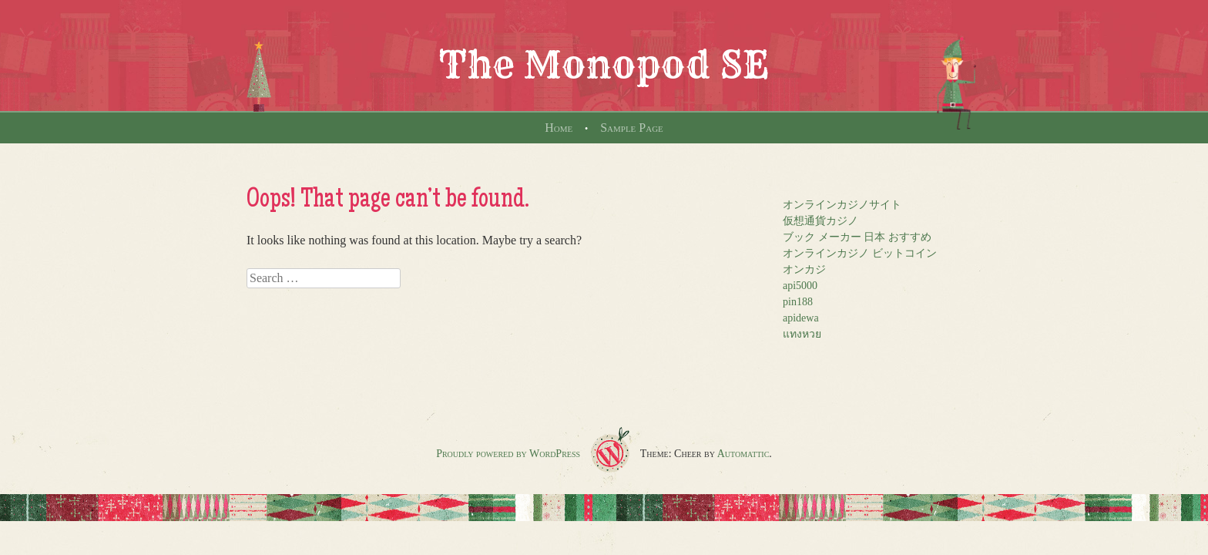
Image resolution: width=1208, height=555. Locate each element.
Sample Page (631, 127)
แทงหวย (802, 334)
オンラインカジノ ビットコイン (860, 253)
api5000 (800, 285)
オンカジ (804, 269)
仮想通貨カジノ (820, 221)
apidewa (801, 318)
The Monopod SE (604, 65)
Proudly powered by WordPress (508, 453)
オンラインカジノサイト (842, 204)
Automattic (743, 453)
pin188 (798, 302)
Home (558, 127)
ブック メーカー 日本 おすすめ (857, 237)
